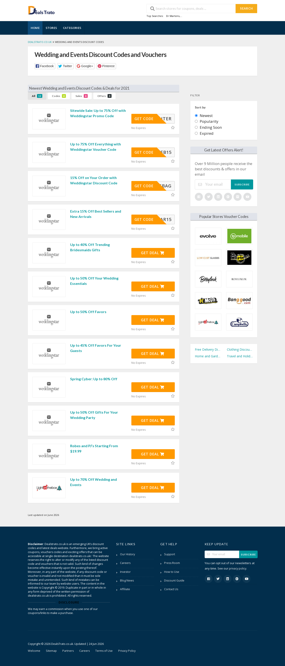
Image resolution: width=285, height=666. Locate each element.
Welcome (34, 651)
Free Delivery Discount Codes (208, 349)
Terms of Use (104, 651)
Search (246, 8)
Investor (125, 572)
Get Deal (152, 252)
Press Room (172, 563)
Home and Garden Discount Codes (208, 356)
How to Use (171, 572)
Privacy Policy (127, 651)
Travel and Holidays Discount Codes (240, 356)
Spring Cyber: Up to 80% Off (93, 379)
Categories (72, 28)
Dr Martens (172, 16)
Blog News (127, 580)
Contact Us (171, 589)
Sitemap (51, 651)
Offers (104, 96)
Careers (125, 563)
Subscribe (242, 184)
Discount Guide (174, 580)
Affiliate (125, 589)
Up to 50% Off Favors (88, 312)
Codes (59, 96)
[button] (45, 66)
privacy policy (237, 568)
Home (35, 28)
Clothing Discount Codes (240, 349)
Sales (81, 96)
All (37, 96)
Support (169, 554)
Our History (127, 554)
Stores (51, 28)
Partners (68, 651)
